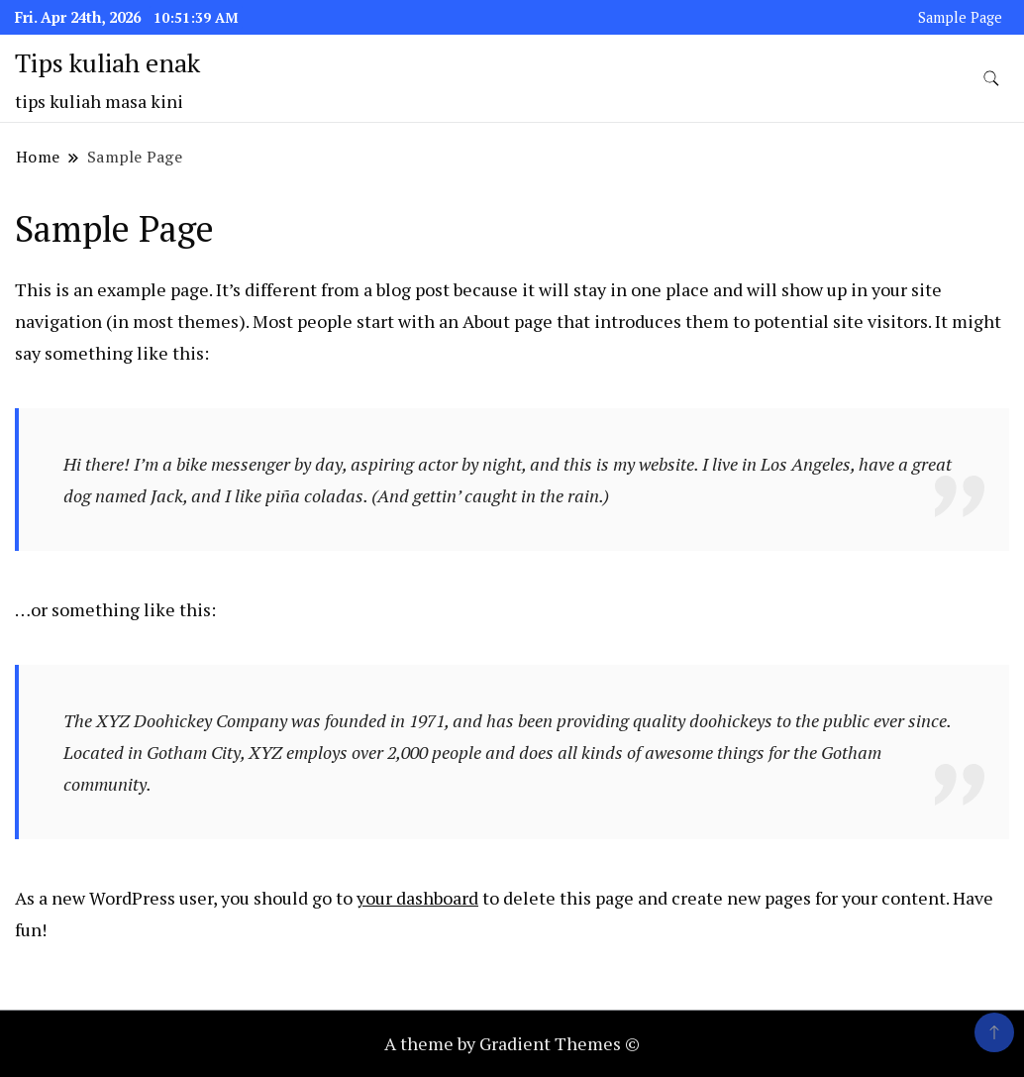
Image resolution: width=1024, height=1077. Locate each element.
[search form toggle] (991, 78)
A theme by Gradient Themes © (512, 1043)
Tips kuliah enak (107, 62)
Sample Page (960, 17)
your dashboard (417, 898)
